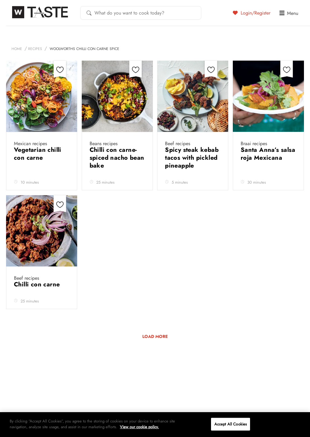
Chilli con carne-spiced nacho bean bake (117, 157)
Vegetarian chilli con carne (37, 153)
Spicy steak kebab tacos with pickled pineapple (192, 157)
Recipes (35, 49)
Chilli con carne (38, 284)
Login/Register (251, 12)
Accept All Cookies (230, 424)
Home (17, 49)
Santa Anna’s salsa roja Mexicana (268, 153)
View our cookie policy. (139, 427)
